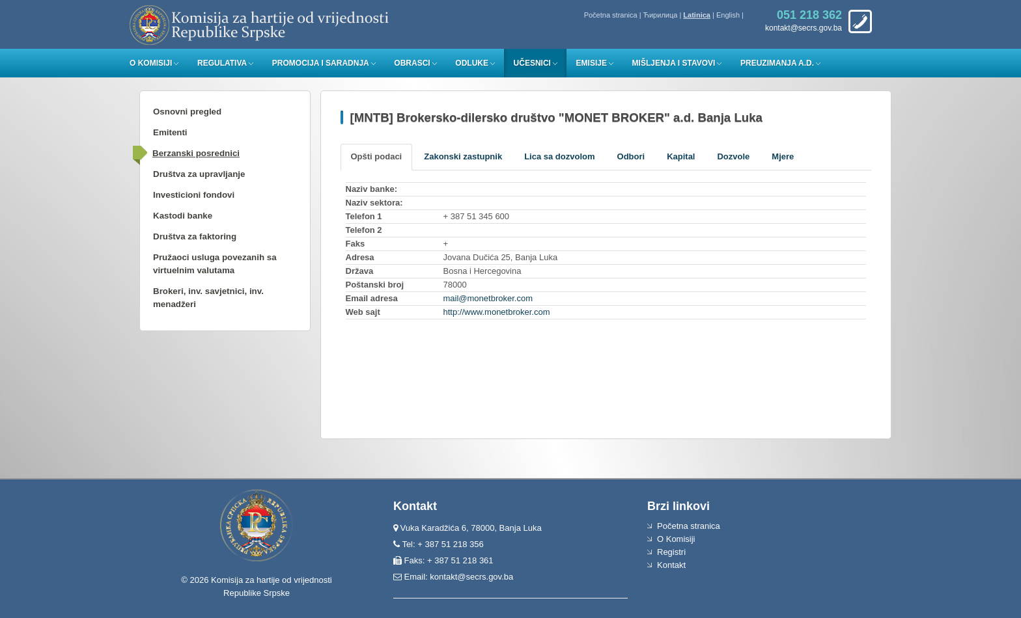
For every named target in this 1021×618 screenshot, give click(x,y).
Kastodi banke (182, 216)
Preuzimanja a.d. (777, 63)
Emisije (591, 63)
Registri (671, 552)
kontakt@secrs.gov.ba (471, 577)
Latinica (696, 15)
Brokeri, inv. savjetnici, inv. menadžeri (208, 297)
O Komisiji (151, 63)
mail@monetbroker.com (488, 298)
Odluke (471, 63)
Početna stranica (610, 15)
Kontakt (671, 565)
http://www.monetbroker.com (496, 312)
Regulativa (222, 63)
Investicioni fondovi (193, 195)
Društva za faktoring (194, 236)
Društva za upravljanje (199, 174)
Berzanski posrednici (196, 153)
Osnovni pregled (187, 111)
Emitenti (170, 132)
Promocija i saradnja (320, 63)
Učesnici (532, 63)
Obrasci (412, 63)
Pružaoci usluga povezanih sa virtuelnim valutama (215, 263)
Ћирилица (660, 15)
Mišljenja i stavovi (674, 63)
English (728, 15)
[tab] (377, 157)
